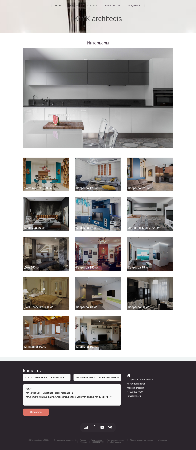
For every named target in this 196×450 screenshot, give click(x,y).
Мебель (83, 442)
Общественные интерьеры (141, 440)
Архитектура (96, 440)
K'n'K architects (98, 19)
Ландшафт (163, 440)
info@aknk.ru (134, 396)
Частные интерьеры (115, 440)
